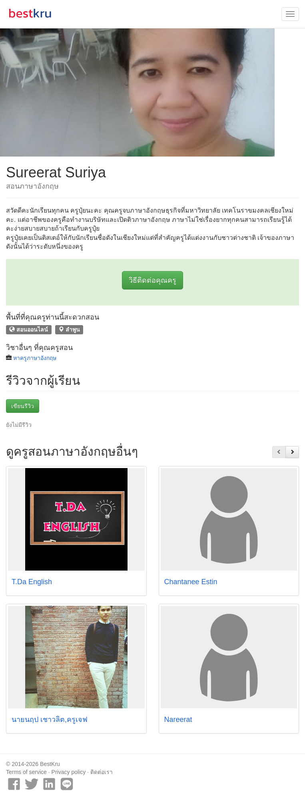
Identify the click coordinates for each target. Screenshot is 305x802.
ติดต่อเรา (101, 772)
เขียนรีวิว (22, 406)
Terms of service (26, 772)
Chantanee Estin (190, 582)
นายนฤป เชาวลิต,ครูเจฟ (50, 720)
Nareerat (178, 720)
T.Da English (32, 582)
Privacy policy (69, 772)
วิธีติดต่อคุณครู (152, 280)
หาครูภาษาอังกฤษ (34, 358)
